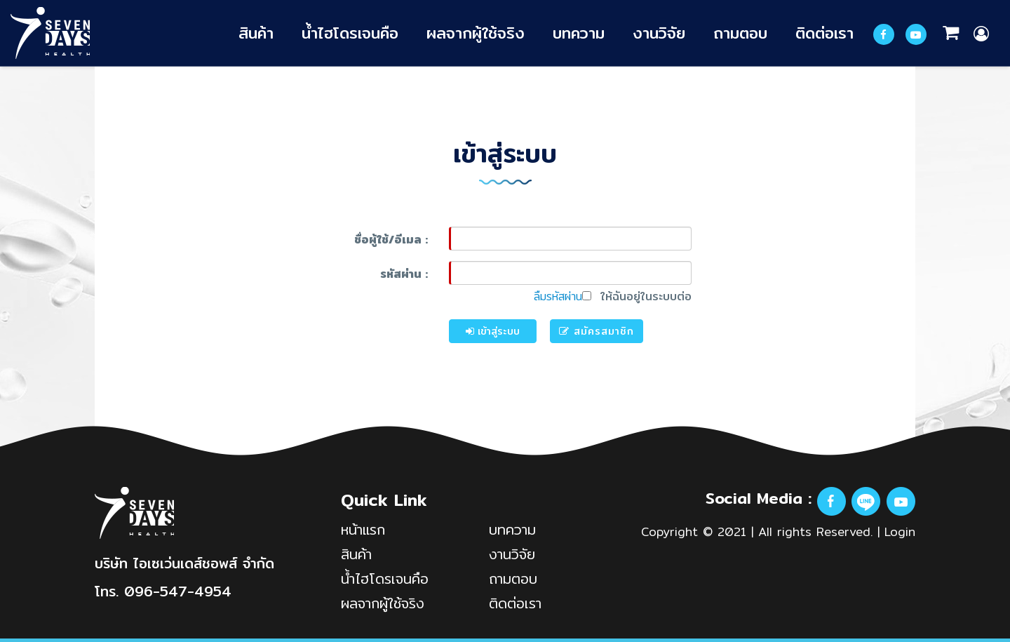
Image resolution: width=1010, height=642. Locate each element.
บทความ (579, 32)
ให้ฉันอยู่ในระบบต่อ (637, 296)
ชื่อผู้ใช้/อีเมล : (391, 239)
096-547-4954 (177, 591)
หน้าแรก (363, 529)
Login (899, 531)
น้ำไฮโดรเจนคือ (350, 32)
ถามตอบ (740, 32)
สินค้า (256, 32)
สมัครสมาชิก (596, 331)
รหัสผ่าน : (404, 274)
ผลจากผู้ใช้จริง (475, 32)
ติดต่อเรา (824, 32)
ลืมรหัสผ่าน (558, 296)
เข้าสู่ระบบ (493, 331)
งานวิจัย (659, 32)
